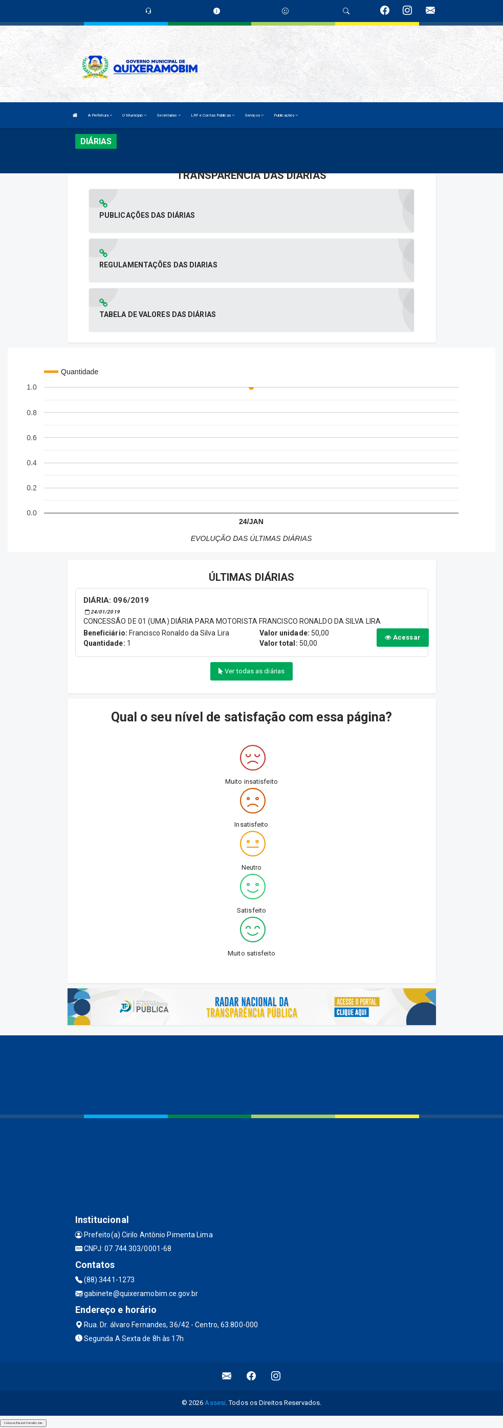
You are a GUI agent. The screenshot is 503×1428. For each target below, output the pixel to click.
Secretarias (168, 115)
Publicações (286, 115)
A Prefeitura (100, 115)
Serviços (254, 115)
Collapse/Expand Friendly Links (23, 1422)
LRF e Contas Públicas (212, 115)
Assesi (215, 1403)
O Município (134, 115)
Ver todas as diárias (251, 671)
